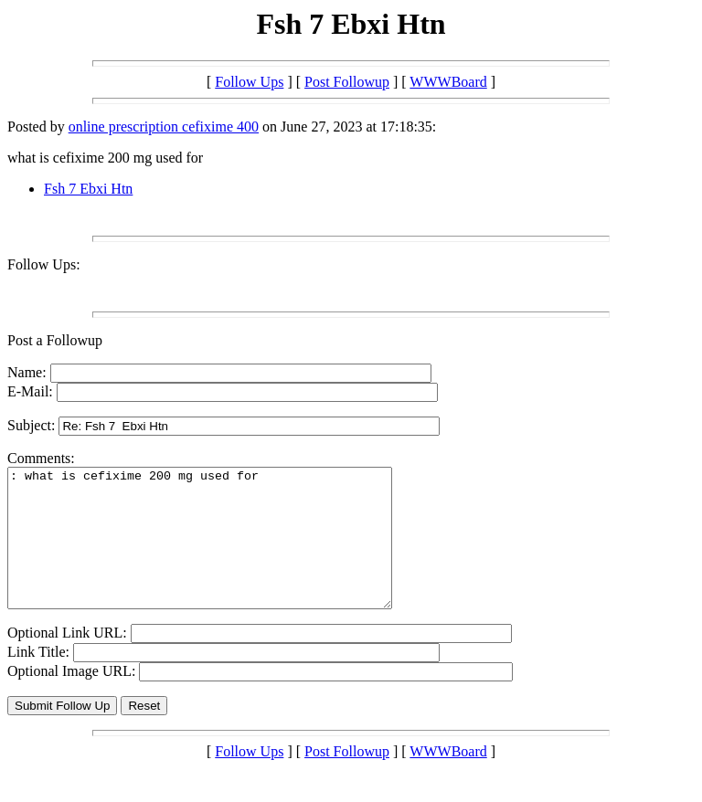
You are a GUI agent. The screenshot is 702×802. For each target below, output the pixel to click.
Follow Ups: (43, 264)
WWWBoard (448, 82)
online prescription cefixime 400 (164, 126)
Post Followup (346, 82)
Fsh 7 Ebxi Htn (88, 188)
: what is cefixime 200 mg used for (222, 552)
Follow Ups (249, 82)
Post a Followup (54, 340)
